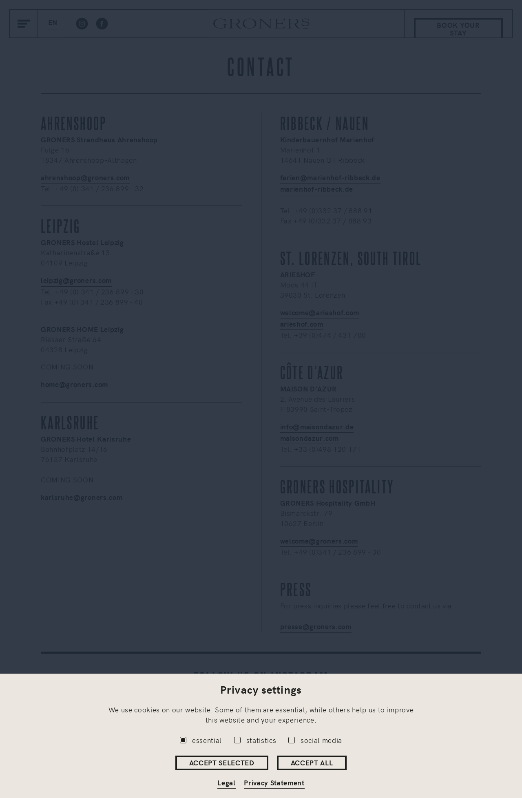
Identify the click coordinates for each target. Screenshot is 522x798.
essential (201, 740)
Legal (226, 782)
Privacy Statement (274, 782)
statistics (255, 740)
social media (315, 740)
